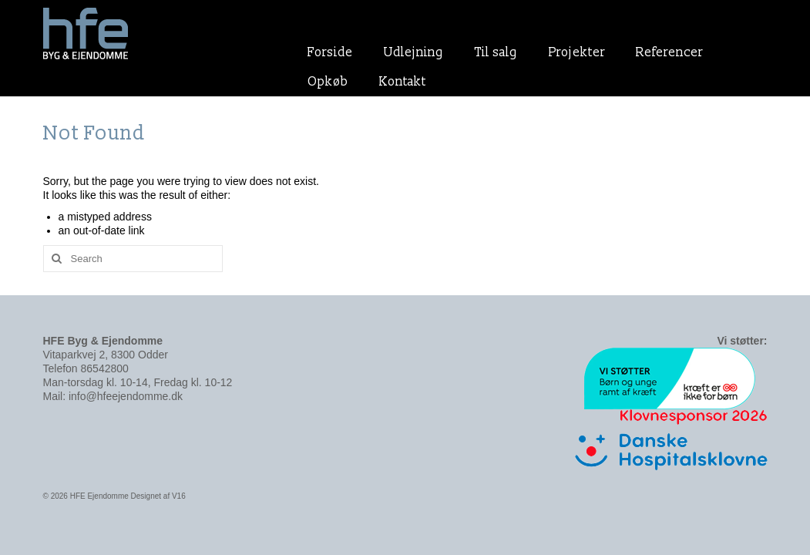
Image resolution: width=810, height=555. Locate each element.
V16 (179, 496)
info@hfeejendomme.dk (126, 396)
